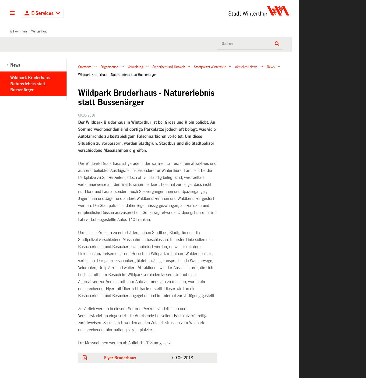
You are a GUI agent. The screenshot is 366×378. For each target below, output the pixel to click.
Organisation (109, 67)
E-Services (42, 13)
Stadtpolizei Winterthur (210, 67)
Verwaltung (135, 67)
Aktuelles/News (246, 67)
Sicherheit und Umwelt (168, 67)
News (271, 67)
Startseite (84, 67)
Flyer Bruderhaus (120, 358)
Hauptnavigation (12, 13)
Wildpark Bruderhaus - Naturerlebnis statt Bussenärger (31, 83)
